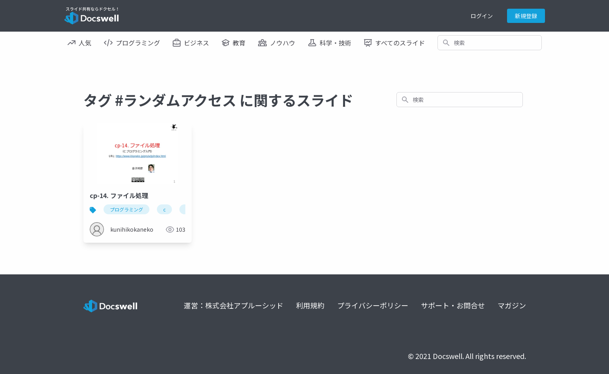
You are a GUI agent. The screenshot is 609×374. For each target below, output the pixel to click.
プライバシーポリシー (372, 305)
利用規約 (310, 305)
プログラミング (126, 209)
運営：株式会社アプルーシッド (233, 305)
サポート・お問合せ (453, 305)
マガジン (512, 305)
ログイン (482, 16)
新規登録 (526, 16)
